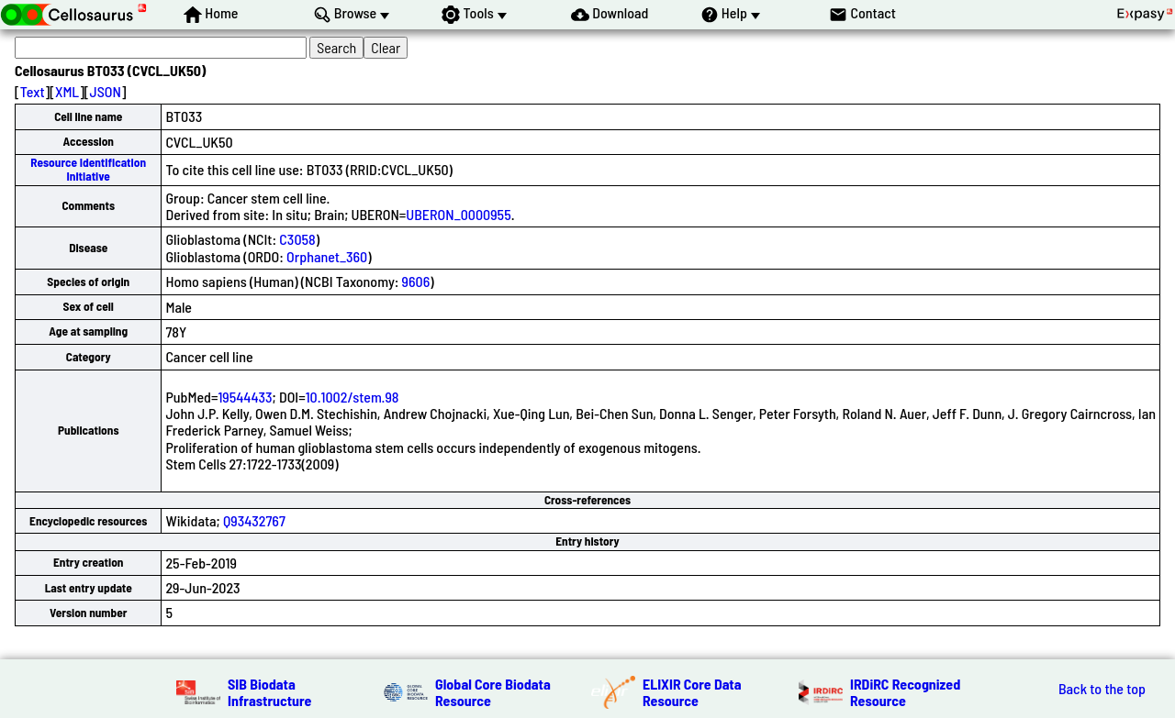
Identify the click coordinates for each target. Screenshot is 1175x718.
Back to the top (1102, 688)
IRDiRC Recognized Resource (905, 692)
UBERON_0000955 (458, 214)
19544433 (245, 396)
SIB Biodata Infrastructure (269, 692)
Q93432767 (254, 520)
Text (32, 91)
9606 (416, 281)
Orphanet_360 (326, 256)
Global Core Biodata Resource (493, 692)
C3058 (297, 239)
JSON (105, 91)
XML (67, 91)
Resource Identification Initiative (88, 169)
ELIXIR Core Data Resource (692, 692)
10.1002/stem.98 (352, 396)
